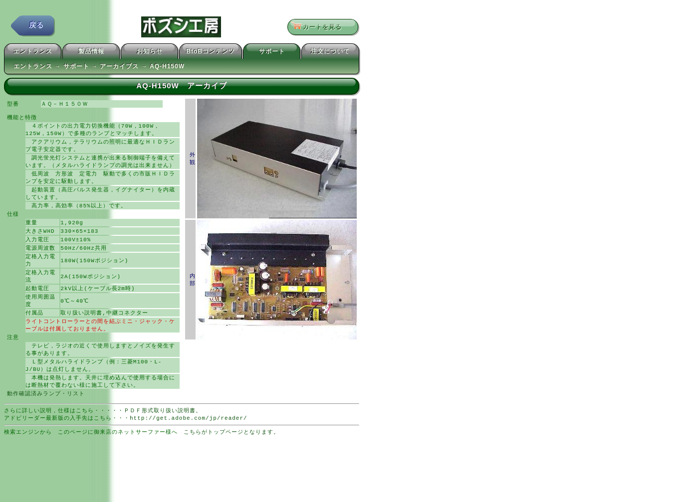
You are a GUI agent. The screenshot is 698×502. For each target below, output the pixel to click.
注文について (330, 52)
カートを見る (319, 27)
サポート (272, 52)
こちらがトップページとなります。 (231, 452)
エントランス (32, 52)
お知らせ (150, 52)
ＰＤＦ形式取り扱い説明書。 (163, 430)
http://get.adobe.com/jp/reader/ (188, 438)
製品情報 (91, 52)
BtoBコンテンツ (210, 52)
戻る (36, 27)
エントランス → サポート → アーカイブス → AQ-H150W (99, 67)
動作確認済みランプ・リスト (46, 412)
